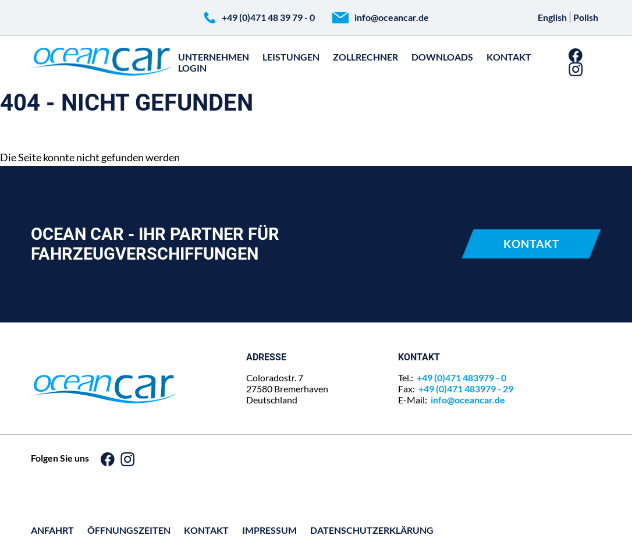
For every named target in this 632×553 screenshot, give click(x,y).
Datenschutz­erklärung (372, 530)
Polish (585, 17)
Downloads (442, 56)
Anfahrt (52, 530)
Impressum (269, 530)
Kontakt (509, 56)
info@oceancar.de (391, 17)
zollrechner (365, 56)
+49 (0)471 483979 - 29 (465, 388)
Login (192, 67)
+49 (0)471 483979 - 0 (461, 377)
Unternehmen (213, 56)
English (552, 17)
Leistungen (290, 56)
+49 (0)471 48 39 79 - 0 (268, 17)
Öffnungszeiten (129, 530)
